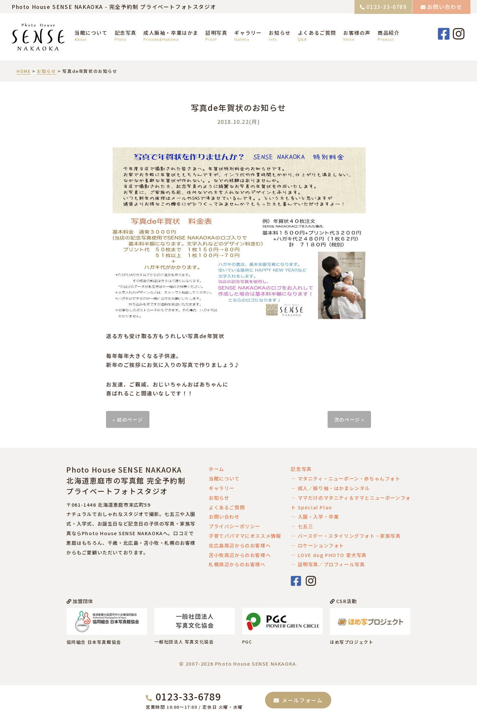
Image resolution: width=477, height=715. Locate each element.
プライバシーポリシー (234, 526)
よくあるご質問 (317, 32)
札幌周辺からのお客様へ (237, 564)
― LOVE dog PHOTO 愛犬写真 (329, 554)
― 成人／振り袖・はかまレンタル (330, 488)
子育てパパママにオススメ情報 (245, 535)
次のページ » (349, 419)
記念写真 (125, 32)
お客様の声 (357, 32)
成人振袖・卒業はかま (170, 32)
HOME (23, 71)
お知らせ (280, 32)
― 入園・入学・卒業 (315, 516)
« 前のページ (128, 419)
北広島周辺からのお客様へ (240, 545)
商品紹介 (388, 32)
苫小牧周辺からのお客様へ (240, 554)
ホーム (216, 468)
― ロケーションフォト (317, 545)
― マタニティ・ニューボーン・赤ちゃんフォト (345, 478)
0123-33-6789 (386, 7)
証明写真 (216, 32)
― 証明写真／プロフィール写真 (328, 564)
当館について (91, 32)
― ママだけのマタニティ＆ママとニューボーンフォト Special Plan (350, 502)
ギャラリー (248, 32)
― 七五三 (302, 526)
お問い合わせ (444, 7)
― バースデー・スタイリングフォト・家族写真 (345, 535)
